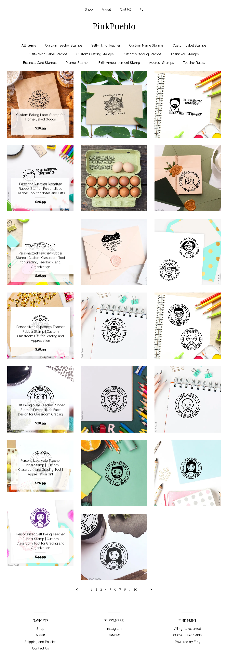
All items (29, 45)
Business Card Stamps (40, 63)
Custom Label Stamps (189, 45)
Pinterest (114, 635)
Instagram (114, 629)
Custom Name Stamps (146, 45)
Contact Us (40, 648)
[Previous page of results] (77, 589)
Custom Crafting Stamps (95, 54)
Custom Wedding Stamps (142, 54)
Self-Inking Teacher (105, 45)
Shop (89, 9)
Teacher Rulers (194, 63)
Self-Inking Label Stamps (48, 54)
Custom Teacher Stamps (63, 45)
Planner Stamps (77, 63)
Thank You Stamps (184, 54)
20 (135, 589)
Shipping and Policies (40, 642)
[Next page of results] (151, 589)
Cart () (125, 9)
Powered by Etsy (187, 642)
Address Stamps (161, 63)
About (106, 9)
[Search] (141, 10)
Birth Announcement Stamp (119, 63)
